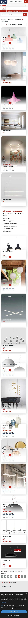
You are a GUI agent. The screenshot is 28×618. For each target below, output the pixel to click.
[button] (14, 615)
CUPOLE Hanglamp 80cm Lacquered (8, 505)
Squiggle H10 (7, 200)
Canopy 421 (6, 561)
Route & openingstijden (10, 224)
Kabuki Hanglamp (8, 425)
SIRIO (4, 98)
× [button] (26, 593)
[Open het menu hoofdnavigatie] (4, 8)
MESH (4, 482)
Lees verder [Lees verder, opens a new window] (3, 602)
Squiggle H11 (7, 320)
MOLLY (5, 280)
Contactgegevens (8, 221)
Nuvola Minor (7, 77)
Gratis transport (8, 229)
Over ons (6, 218)
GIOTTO (5, 161)
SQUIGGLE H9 (7, 131)
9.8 (4, 5)
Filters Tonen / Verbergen (14, 24)
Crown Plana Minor (9, 345)
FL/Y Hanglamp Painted (10, 365)
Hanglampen (18, 19)
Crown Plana (7, 536)
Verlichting (10, 19)
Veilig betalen (7, 231)
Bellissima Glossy (8, 38)
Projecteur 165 (7, 252)
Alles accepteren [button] (14, 611)
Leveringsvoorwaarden (10, 226)
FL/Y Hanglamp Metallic (10, 450)
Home (2, 19)
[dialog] (14, 605)
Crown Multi (7, 406)
